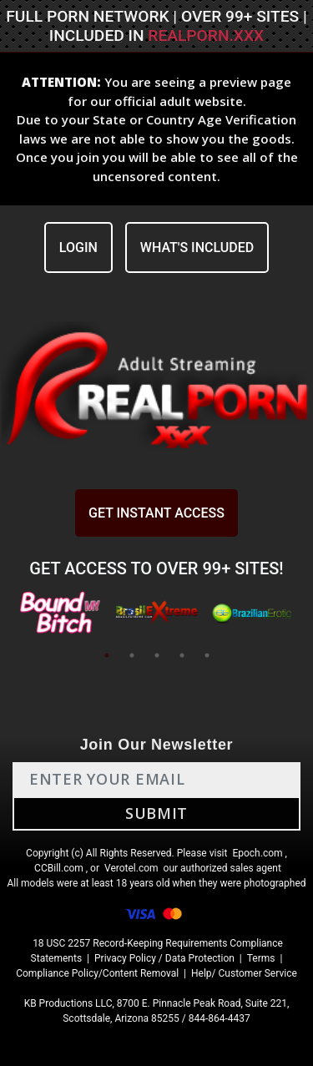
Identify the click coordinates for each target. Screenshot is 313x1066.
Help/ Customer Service (244, 973)
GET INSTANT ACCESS (156, 513)
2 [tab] (132, 655)
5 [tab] (207, 655)
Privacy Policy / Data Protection (164, 958)
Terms (261, 958)
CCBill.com (58, 868)
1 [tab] (106, 655)
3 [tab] (157, 655)
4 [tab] (182, 655)
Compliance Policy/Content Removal (97, 973)
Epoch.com (257, 853)
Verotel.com (131, 868)
